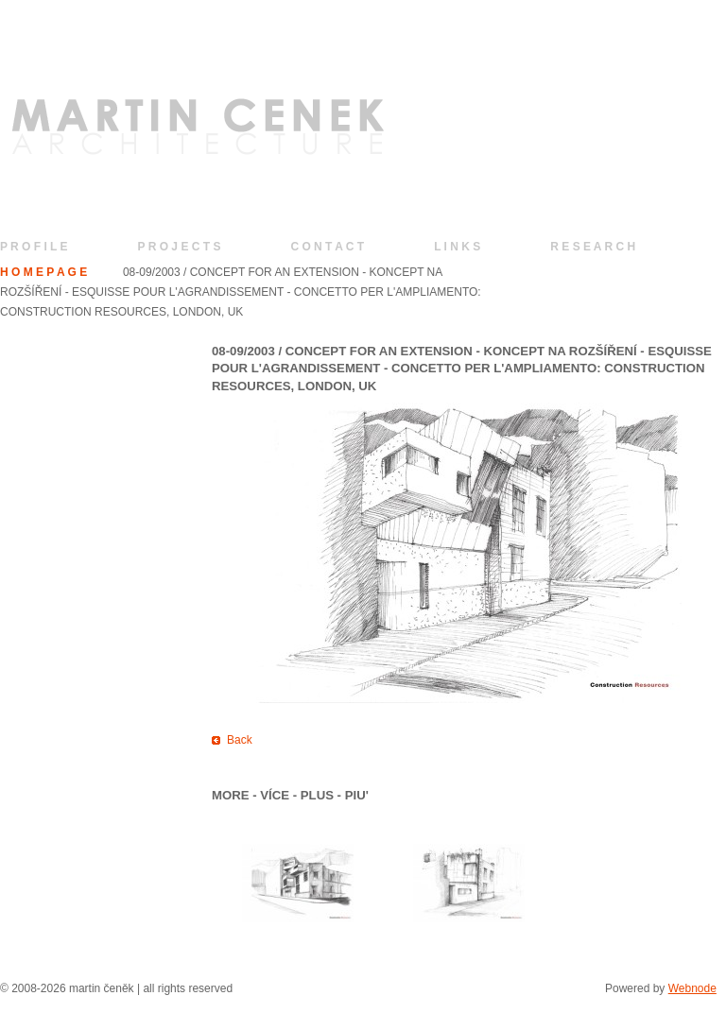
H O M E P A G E (43, 272)
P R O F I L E (34, 246)
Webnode (692, 988)
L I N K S (457, 246)
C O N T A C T (327, 246)
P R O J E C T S (179, 246)
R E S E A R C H (592, 246)
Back (239, 740)
